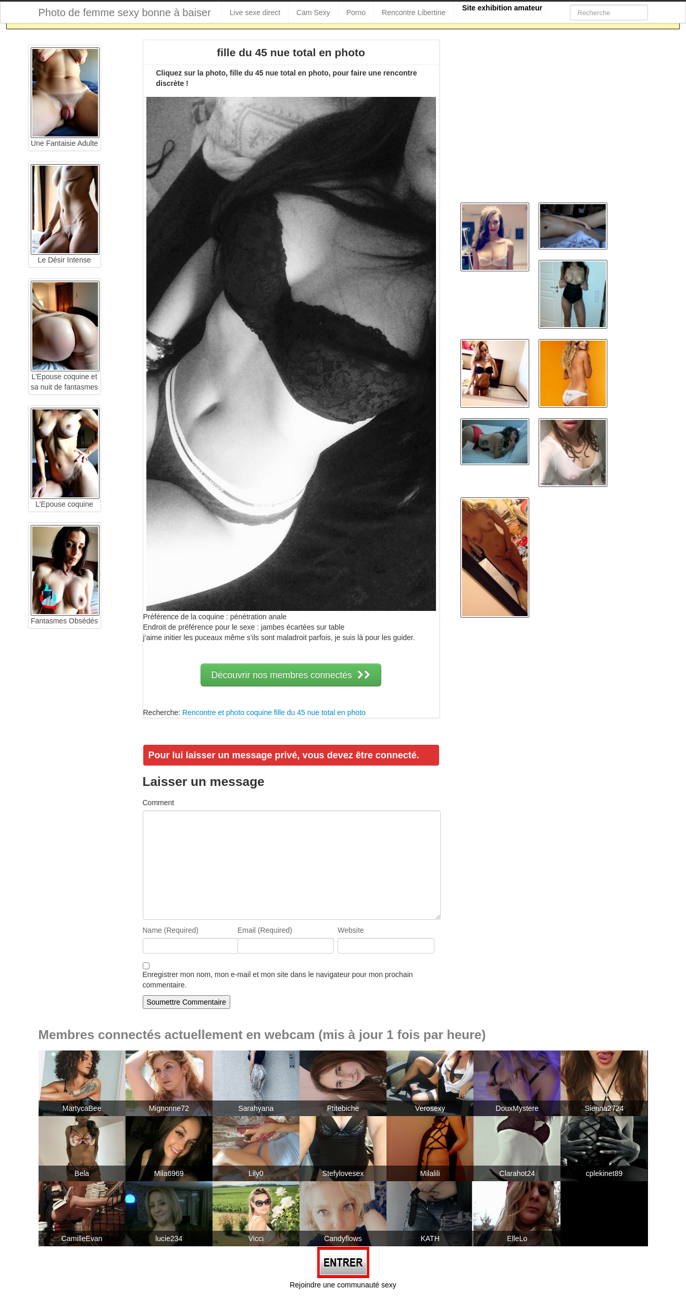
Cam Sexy (313, 12)
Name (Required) (170, 930)
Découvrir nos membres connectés (290, 675)
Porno (356, 12)
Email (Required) (265, 930)
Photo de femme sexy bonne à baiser (125, 12)
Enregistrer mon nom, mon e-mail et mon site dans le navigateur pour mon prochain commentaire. (278, 979)
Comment (158, 802)
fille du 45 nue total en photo (320, 712)
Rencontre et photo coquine (227, 712)
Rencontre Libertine (413, 12)
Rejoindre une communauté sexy (343, 1285)
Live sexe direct (255, 12)
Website (351, 930)
